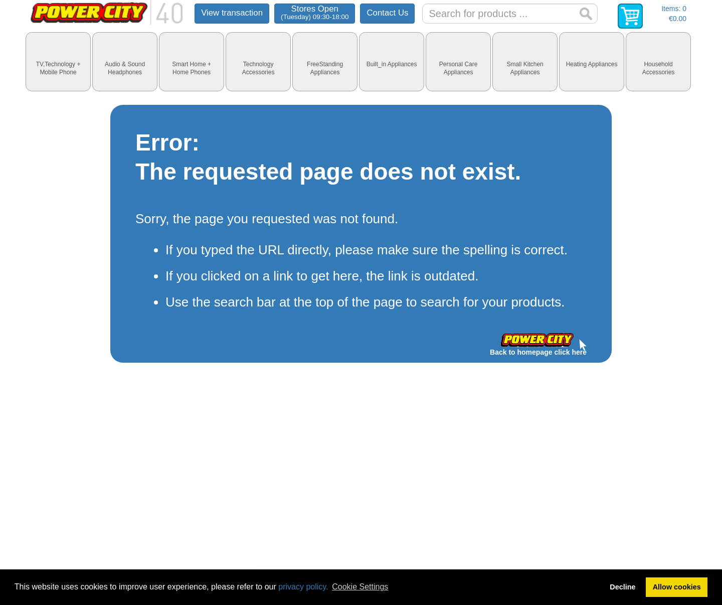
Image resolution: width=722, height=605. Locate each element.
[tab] (58, 61)
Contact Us (387, 13)
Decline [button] (622, 587)
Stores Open (314, 12)
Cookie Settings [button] (360, 586)
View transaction (232, 13)
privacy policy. (303, 586)
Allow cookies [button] (677, 587)
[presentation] (58, 62)
